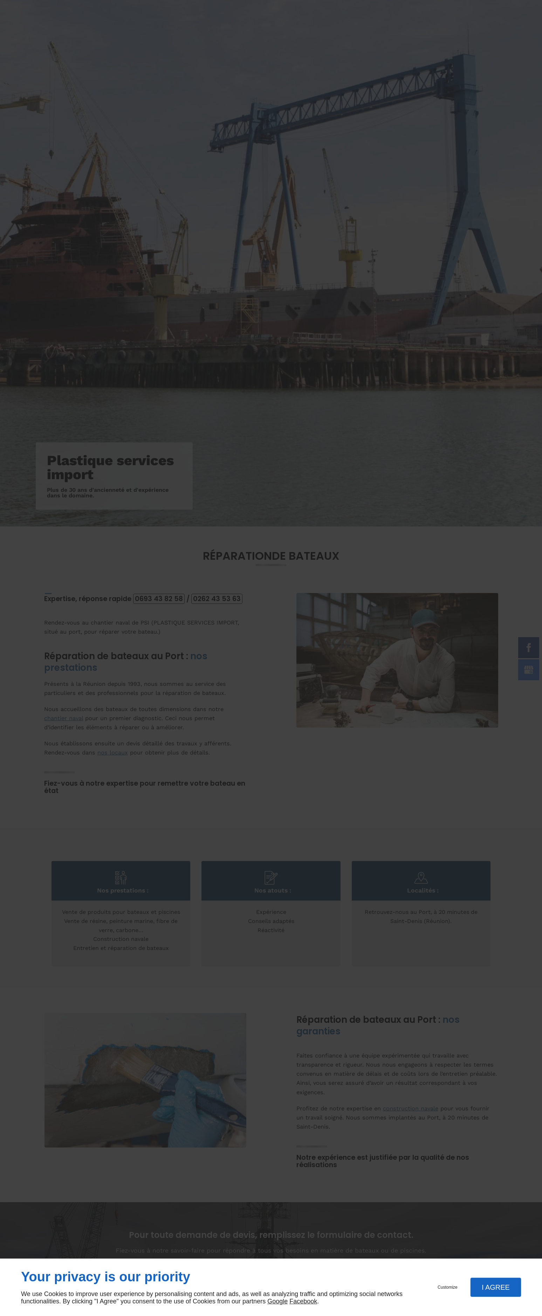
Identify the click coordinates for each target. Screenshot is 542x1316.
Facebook (303, 1301)
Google (277, 1301)
